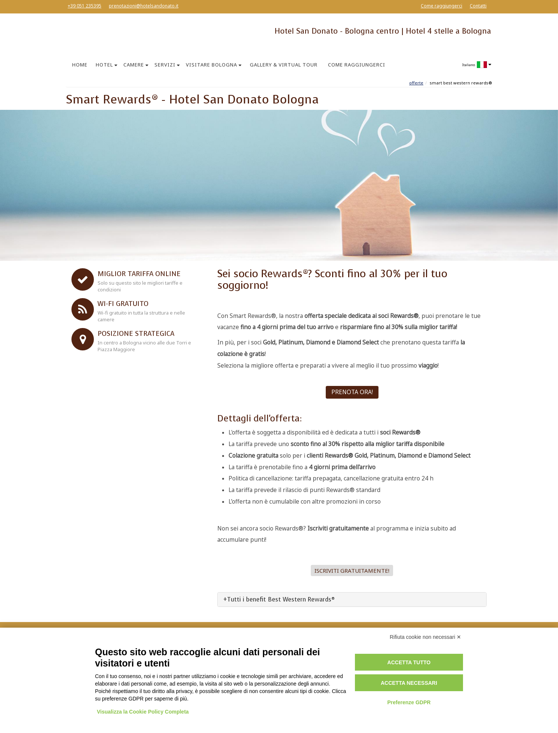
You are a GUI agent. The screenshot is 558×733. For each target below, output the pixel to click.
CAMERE (133, 64)
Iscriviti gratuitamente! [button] (352, 570)
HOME (80, 64)
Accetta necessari (409, 683)
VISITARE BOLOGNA (211, 64)
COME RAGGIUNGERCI (356, 64)
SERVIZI (164, 64)
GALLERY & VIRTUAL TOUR (284, 64)
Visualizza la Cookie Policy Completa (143, 712)
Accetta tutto (409, 662)
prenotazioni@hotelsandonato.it (143, 6)
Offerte (416, 83)
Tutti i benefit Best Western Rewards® (281, 599)
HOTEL (104, 64)
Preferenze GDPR (408, 702)
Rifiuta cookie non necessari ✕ (425, 637)
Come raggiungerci (441, 6)
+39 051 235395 (84, 6)
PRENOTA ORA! (352, 392)
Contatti (478, 6)
